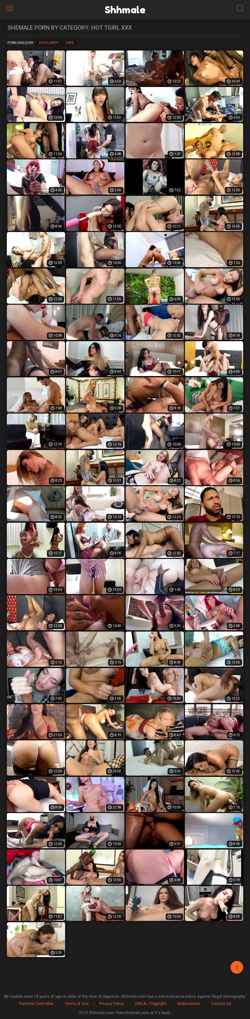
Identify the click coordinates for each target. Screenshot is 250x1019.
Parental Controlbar (36, 1003)
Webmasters (188, 1003)
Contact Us (221, 1003)
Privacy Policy (111, 1003)
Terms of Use (76, 1003)
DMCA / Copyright (150, 1003)
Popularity (48, 43)
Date (70, 43)
